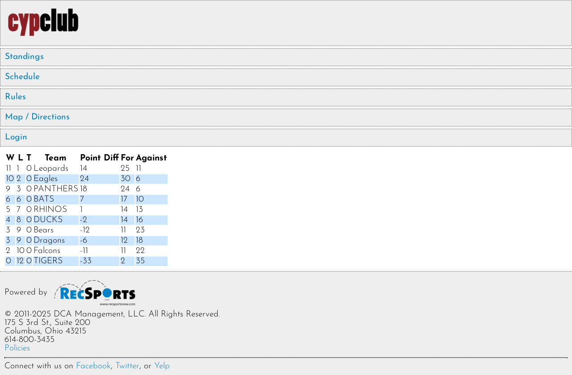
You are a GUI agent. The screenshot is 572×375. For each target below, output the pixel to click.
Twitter (127, 366)
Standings (24, 57)
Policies (17, 348)
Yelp (162, 366)
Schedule (22, 77)
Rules (15, 97)
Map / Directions (37, 117)
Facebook (93, 366)
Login (16, 137)
